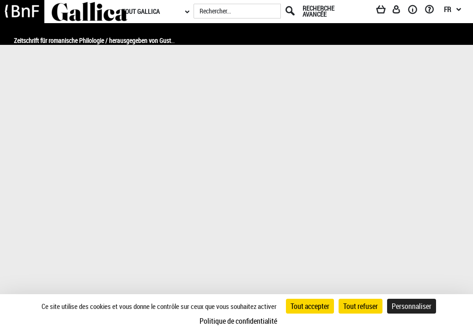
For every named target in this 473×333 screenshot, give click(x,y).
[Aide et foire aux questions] (432, 11)
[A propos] (415, 11)
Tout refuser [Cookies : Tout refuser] (360, 306)
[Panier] (385, 11)
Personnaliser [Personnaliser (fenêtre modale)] (411, 306)
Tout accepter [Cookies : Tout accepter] (310, 306)
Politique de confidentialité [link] (238, 321)
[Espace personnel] (400, 11)
